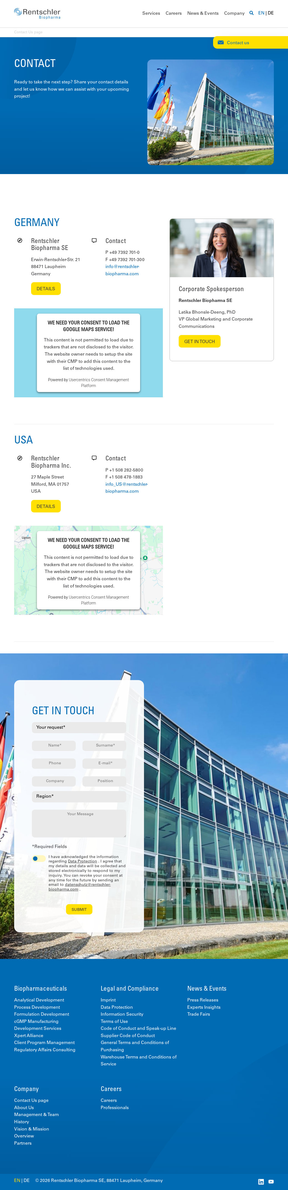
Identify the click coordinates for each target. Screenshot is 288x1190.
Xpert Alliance (28, 1036)
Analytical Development (39, 1000)
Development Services (37, 1029)
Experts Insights (204, 1007)
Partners (23, 1143)
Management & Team (36, 1115)
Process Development (37, 1007)
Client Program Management (44, 1043)
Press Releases (202, 1000)
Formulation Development (41, 1014)
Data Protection (82, 862)
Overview (24, 1136)
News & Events (203, 13)
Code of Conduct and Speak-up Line (138, 1029)
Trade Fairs (198, 1014)
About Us (24, 1108)
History (21, 1122)
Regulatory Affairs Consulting (44, 1050)
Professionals (115, 1108)
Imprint (108, 1000)
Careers (174, 13)
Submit (79, 910)
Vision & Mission (31, 1129)
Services (151, 13)
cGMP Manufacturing (36, 1022)
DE (271, 13)
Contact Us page (31, 1101)
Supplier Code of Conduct (128, 1036)
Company (234, 13)
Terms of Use (114, 1022)
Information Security (122, 1014)
